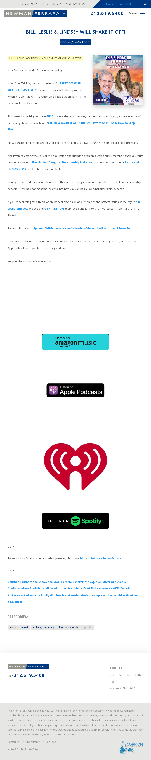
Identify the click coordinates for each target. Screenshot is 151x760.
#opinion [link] (95, 582)
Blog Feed (50, 742)
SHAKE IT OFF (55, 209)
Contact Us (125, 4)
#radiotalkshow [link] (18, 589)
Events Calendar (69, 627)
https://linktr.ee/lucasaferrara (100, 559)
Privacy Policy (32, 742)
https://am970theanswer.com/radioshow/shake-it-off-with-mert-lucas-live (81, 228)
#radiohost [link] (74, 589)
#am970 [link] (114, 589)
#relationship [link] (71, 595)
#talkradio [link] (55, 582)
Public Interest (19, 627)
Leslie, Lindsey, (18, 209)
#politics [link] (36, 589)
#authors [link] (26, 582)
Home (110, 4)
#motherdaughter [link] (112, 595)
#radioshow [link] (58, 589)
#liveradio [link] (109, 582)
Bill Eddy (52, 117)
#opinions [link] (127, 589)
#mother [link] (132, 595)
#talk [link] (46, 589)
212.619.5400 (107, 14)
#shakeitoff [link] (80, 582)
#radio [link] (67, 582)
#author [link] (13, 582)
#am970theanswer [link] (95, 589)
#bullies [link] (55, 595)
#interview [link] (15, 595)
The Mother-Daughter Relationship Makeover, (63, 163)
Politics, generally (44, 627)
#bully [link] (45, 595)
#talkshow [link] (40, 582)
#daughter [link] (15, 602)
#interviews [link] (31, 595)
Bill (140, 202)
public (88, 627)
